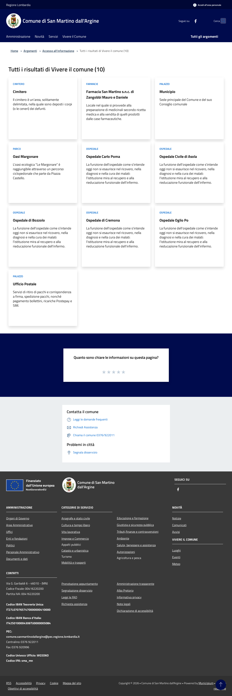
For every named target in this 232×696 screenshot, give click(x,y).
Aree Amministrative (19, 525)
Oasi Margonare (25, 156)
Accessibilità (24, 683)
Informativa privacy (129, 597)
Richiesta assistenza (74, 604)
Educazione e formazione (132, 518)
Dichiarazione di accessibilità (135, 610)
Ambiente (123, 538)
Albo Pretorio (125, 590)
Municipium (206, 683)
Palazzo (164, 84)
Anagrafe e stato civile (76, 518)
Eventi (176, 557)
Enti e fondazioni (16, 538)
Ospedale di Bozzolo (29, 220)
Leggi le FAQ (69, 597)
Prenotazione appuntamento (80, 583)
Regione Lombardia (18, 5)
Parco (17, 149)
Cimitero (18, 84)
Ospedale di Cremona (103, 220)
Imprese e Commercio (75, 538)
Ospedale (92, 149)
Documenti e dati (17, 559)
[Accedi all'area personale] (207, 5)
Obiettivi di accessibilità (23, 688)
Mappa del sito (72, 683)
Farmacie (92, 84)
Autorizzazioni (126, 552)
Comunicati (179, 525)
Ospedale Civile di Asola (178, 156)
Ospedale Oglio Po (173, 220)
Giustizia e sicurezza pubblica (135, 525)
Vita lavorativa (71, 532)
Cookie (54, 683)
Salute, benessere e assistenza (136, 545)
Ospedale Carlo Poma (103, 156)
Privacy (40, 683)
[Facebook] (188, 20)
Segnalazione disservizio (77, 590)
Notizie (176, 518)
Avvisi (176, 532)
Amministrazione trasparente (135, 583)
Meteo (176, 564)
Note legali (123, 604)
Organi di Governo (17, 518)
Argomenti (30, 51)
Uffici (9, 532)
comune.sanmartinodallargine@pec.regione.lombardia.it (43, 636)
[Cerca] (221, 20)
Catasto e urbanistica (75, 550)
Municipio (167, 91)
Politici (10, 545)
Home (14, 51)
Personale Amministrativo (22, 552)
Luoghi (176, 550)
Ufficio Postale (24, 284)
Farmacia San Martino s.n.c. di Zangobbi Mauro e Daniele (110, 94)
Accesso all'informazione (58, 51)
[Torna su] (221, 685)
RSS (8, 683)
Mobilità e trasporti (74, 562)
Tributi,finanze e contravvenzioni (138, 531)
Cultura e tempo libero (76, 525)
